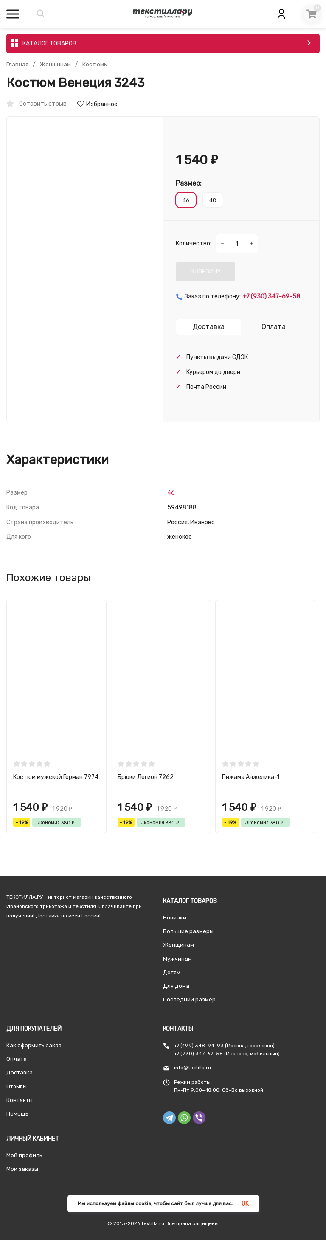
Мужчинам (177, 959)
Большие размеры (188, 931)
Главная (17, 64)
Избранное (97, 104)
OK (245, 1203)
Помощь (17, 1114)
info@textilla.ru (192, 1068)
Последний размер (189, 999)
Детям (171, 972)
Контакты (19, 1100)
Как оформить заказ (34, 1045)
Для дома (176, 986)
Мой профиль (24, 1155)
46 (171, 492)
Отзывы (16, 1086)
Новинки (174, 917)
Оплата (16, 1059)
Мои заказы (22, 1169)
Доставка (19, 1072)
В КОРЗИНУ (205, 271)
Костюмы (96, 64)
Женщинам (56, 64)
